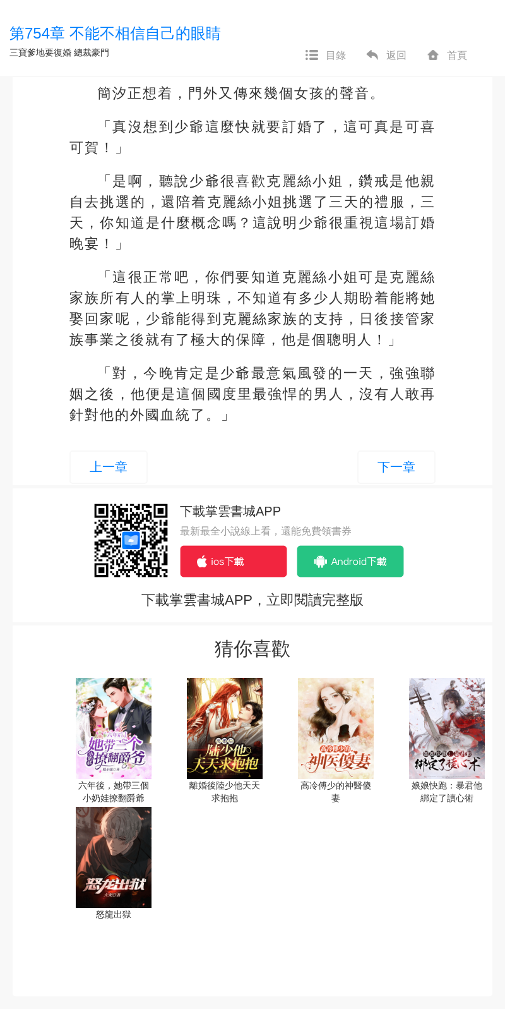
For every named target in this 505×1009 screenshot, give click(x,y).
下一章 (396, 467)
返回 (386, 55)
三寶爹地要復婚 (40, 52)
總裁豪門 (91, 52)
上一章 (109, 467)
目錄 (325, 55)
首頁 (446, 55)
